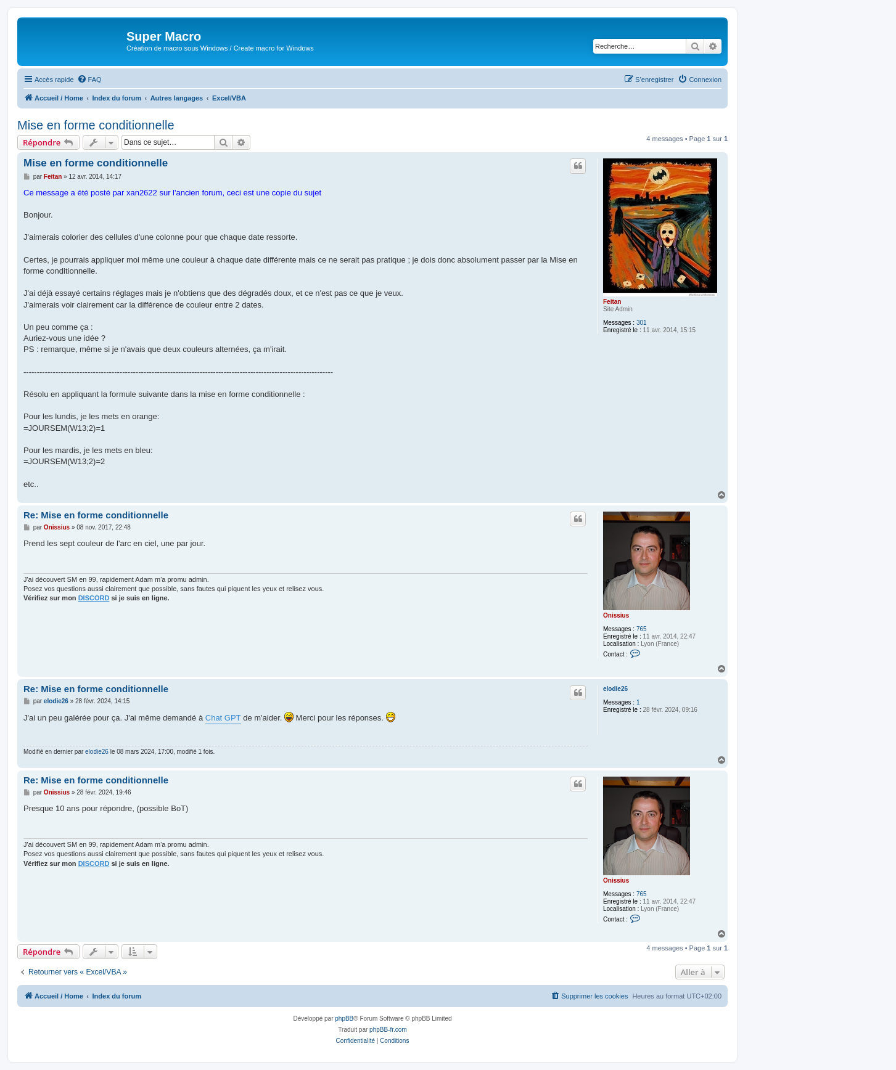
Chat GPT (223, 717)
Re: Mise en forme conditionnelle (95, 515)
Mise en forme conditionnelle (96, 125)
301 (641, 322)
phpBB (344, 1018)
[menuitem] (89, 79)
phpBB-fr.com (388, 1029)
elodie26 (615, 688)
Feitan (612, 301)
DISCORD (94, 598)
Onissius (616, 615)
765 (641, 629)
